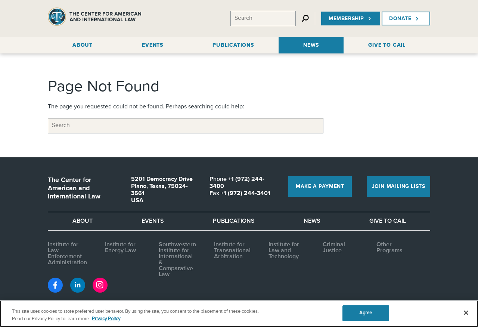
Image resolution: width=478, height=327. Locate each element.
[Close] (466, 313)
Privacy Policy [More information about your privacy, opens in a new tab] (106, 319)
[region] (239, 313)
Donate (404, 19)
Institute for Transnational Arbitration (232, 251)
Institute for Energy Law (120, 248)
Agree (365, 313)
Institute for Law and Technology (284, 251)
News (312, 221)
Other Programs (389, 248)
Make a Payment (320, 186)
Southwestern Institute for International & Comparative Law (177, 260)
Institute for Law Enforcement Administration (67, 254)
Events (153, 221)
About (82, 221)
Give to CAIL (387, 221)
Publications (234, 221)
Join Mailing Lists (398, 186)
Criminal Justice (334, 248)
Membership (351, 19)
